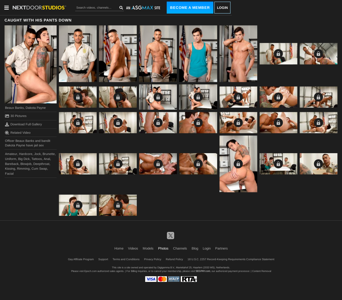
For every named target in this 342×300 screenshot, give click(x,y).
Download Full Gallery (23, 124)
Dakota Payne (36, 108)
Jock (37, 154)
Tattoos (36, 159)
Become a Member (190, 8)
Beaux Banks (14, 108)
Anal (47, 159)
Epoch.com (90, 271)
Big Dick (24, 159)
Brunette (49, 154)
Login (222, 8)
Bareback (12, 164)
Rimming (23, 168)
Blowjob (25, 164)
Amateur (11, 154)
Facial (9, 173)
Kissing (10, 168)
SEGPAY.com (202, 271)
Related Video (18, 133)
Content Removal (261, 271)
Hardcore (25, 154)
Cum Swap (39, 168)
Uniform (10, 159)
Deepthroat (41, 164)
